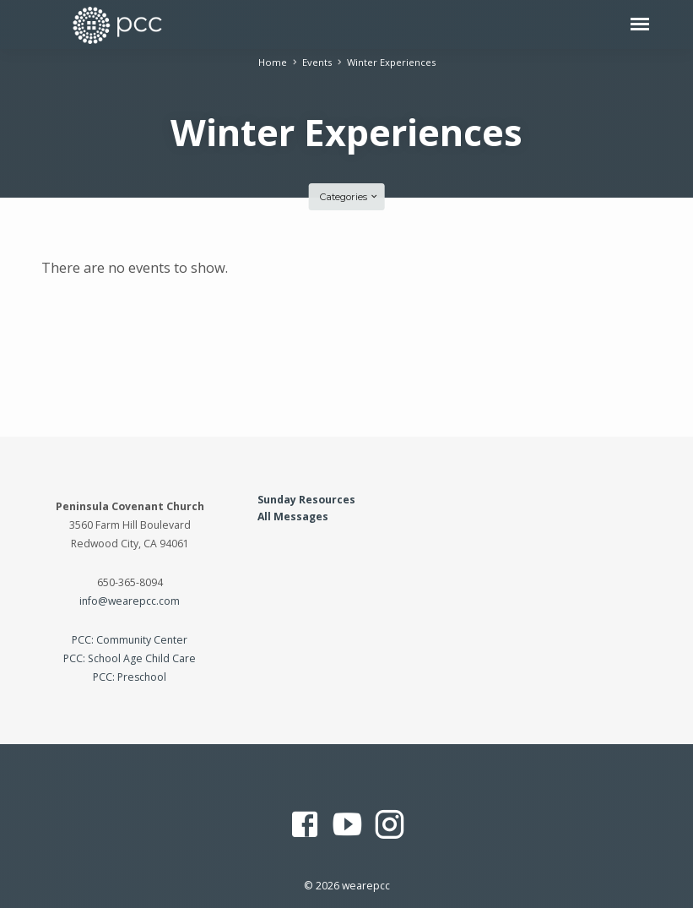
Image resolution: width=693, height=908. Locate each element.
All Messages (292, 516)
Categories (349, 197)
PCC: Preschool (129, 677)
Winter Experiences (391, 62)
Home (272, 62)
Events (317, 62)
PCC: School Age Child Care (129, 658)
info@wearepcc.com (129, 601)
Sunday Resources (306, 499)
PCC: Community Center (129, 640)
